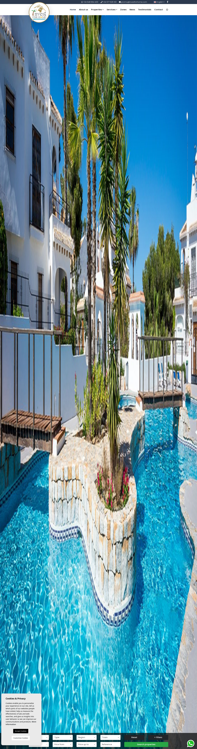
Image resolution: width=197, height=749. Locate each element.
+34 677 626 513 (108, 2)
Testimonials (144, 9)
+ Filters (158, 737)
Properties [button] (97, 9)
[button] (63, 737)
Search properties (146, 744)
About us (83, 9)
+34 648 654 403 (89, 2)
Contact (158, 9)
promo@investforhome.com (133, 2)
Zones (123, 9)
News (132, 9)
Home (73, 9)
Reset (134, 737)
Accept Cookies (21, 731)
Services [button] (112, 9)
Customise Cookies (20, 738)
